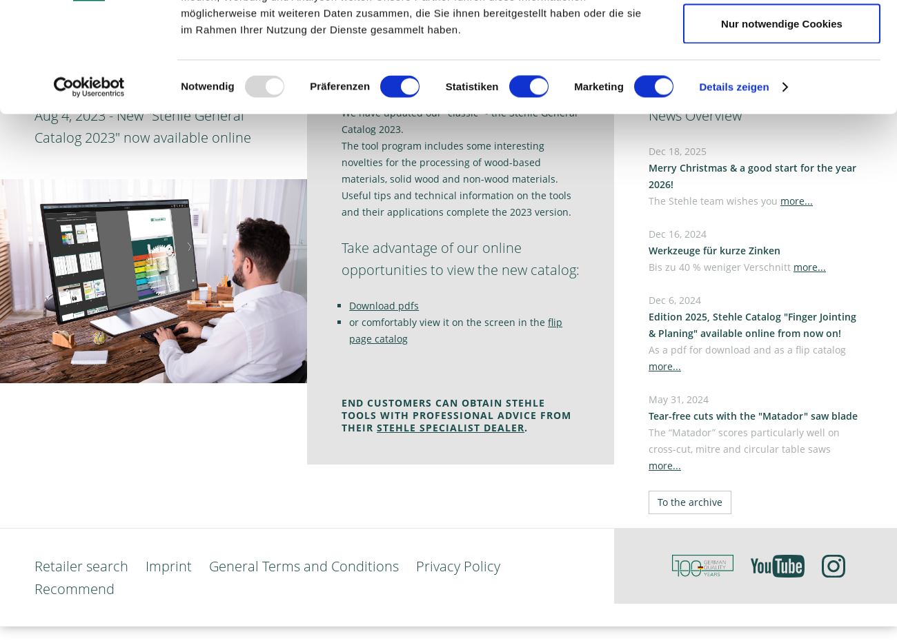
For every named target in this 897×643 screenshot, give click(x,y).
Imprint (169, 566)
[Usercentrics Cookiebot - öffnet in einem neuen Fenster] (89, 190)
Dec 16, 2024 (737, 250)
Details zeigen (734, 190)
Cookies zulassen (781, 36)
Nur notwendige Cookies (781, 126)
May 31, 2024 (753, 432)
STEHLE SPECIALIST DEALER (450, 427)
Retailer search (81, 566)
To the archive (690, 502)
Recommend (74, 589)
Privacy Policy (458, 566)
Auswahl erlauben (782, 82)
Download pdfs (384, 305)
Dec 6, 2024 (752, 333)
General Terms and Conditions (304, 566)
